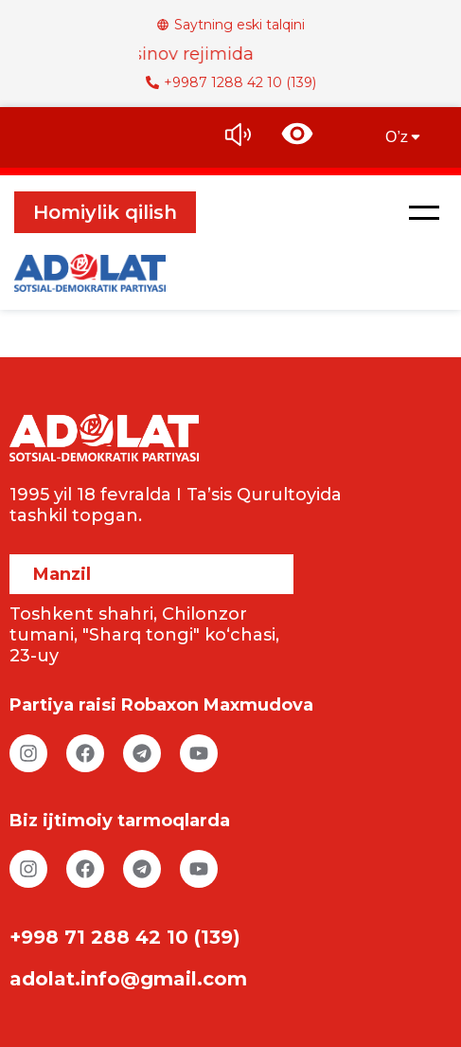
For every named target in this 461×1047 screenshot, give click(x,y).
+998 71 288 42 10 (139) (124, 937)
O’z (404, 137)
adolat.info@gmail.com (128, 978)
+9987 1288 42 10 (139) (231, 82)
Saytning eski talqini (230, 24)
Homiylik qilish (105, 212)
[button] (424, 212)
